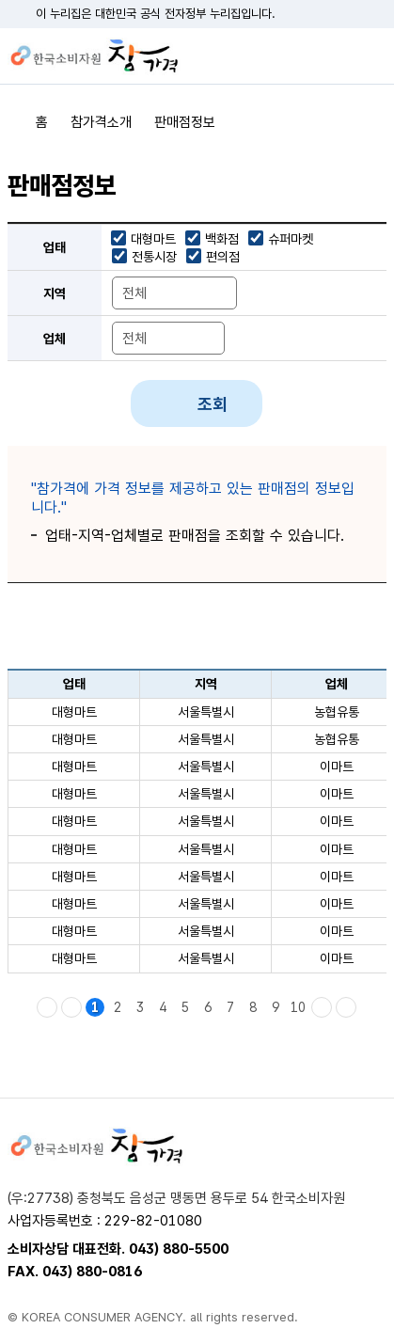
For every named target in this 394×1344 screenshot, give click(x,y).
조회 (212, 404)
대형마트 (153, 238)
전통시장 (154, 256)
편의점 (223, 256)
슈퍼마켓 (290, 238)
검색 (339, 56)
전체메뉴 (372, 56)
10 (298, 1007)
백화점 (222, 238)
